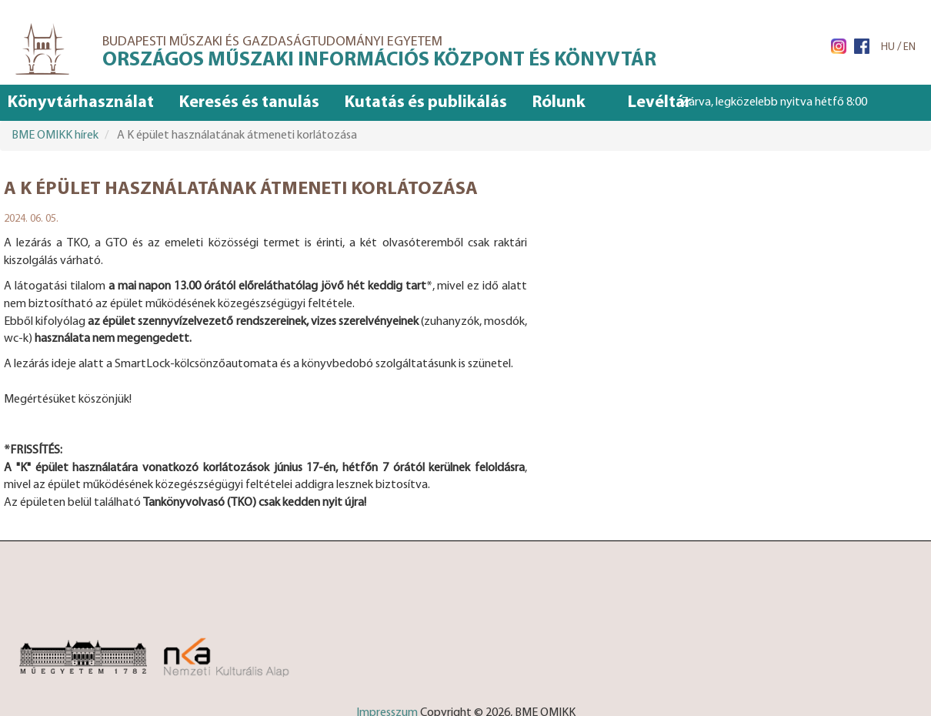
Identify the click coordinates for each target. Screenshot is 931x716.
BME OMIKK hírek (55, 135)
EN (909, 47)
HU (888, 47)
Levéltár (659, 103)
